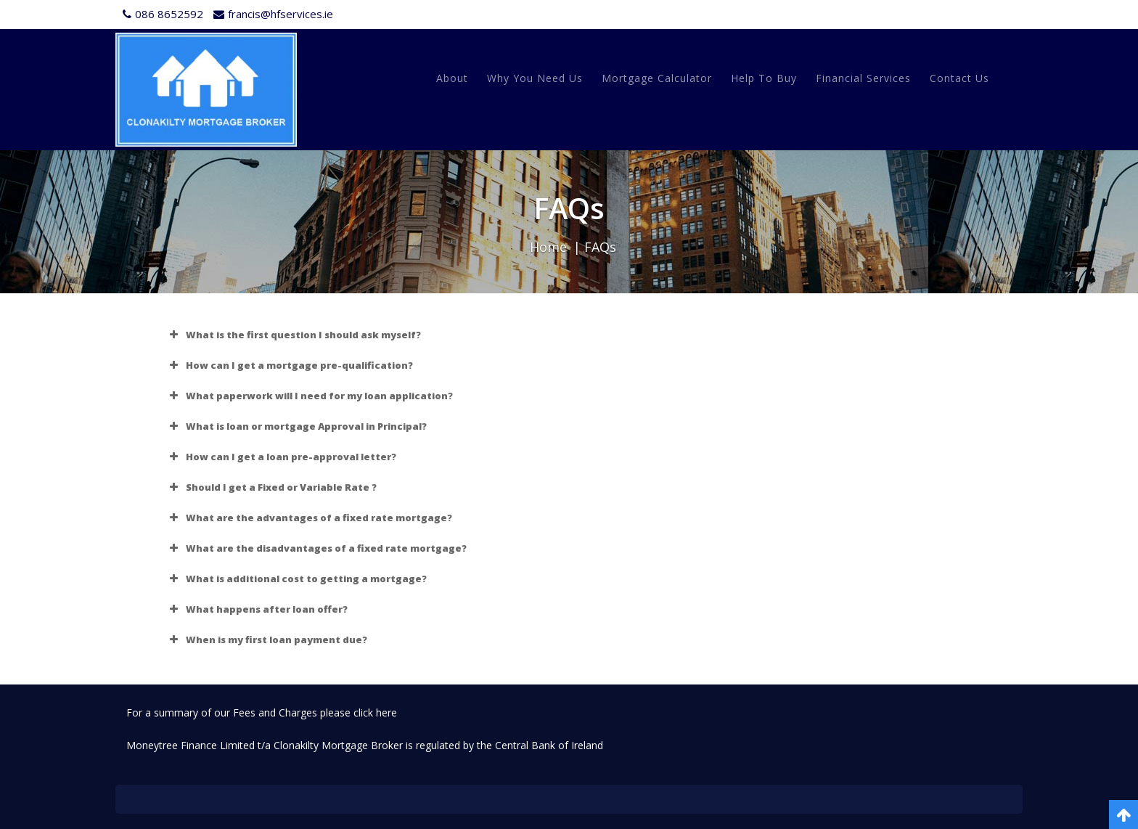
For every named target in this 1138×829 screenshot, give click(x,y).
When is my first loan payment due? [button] (266, 639)
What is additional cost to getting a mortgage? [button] (296, 578)
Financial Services (863, 78)
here (386, 712)
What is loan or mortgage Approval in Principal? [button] (296, 426)
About (452, 78)
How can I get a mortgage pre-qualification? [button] (289, 365)
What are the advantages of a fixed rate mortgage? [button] (309, 517)
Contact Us (959, 78)
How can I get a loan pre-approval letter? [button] (281, 456)
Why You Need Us (535, 78)
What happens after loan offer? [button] (257, 609)
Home (548, 247)
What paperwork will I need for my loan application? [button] (309, 395)
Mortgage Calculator (657, 78)
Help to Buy (764, 78)
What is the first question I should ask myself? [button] (293, 334)
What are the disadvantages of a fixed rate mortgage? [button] (316, 548)
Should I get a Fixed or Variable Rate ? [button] (271, 487)
